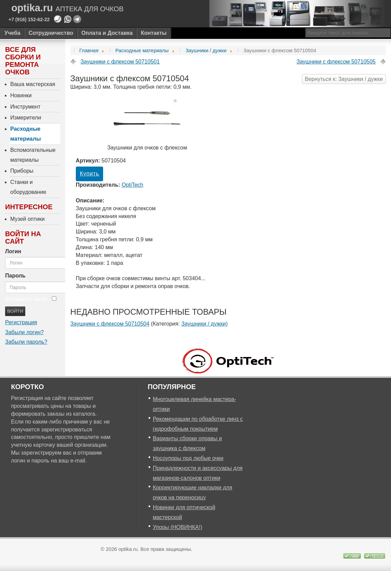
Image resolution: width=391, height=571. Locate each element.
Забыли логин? (24, 332)
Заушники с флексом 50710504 (110, 324)
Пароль (15, 276)
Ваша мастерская (32, 84)
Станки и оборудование (28, 187)
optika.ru (67, 8)
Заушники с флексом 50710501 (120, 62)
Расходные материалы (25, 134)
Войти (15, 311)
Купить (89, 173)
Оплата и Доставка (106, 33)
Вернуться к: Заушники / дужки (344, 79)
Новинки (21, 95)
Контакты (153, 33)
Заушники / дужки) (204, 324)
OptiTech (132, 185)
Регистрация (21, 322)
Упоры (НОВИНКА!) (177, 527)
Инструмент (25, 107)
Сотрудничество (51, 33)
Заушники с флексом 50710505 (336, 62)
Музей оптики (27, 219)
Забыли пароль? (26, 342)
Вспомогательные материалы (33, 155)
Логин (13, 251)
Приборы (21, 171)
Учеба (12, 33)
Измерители (25, 117)
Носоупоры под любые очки (188, 458)
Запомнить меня (26, 299)
